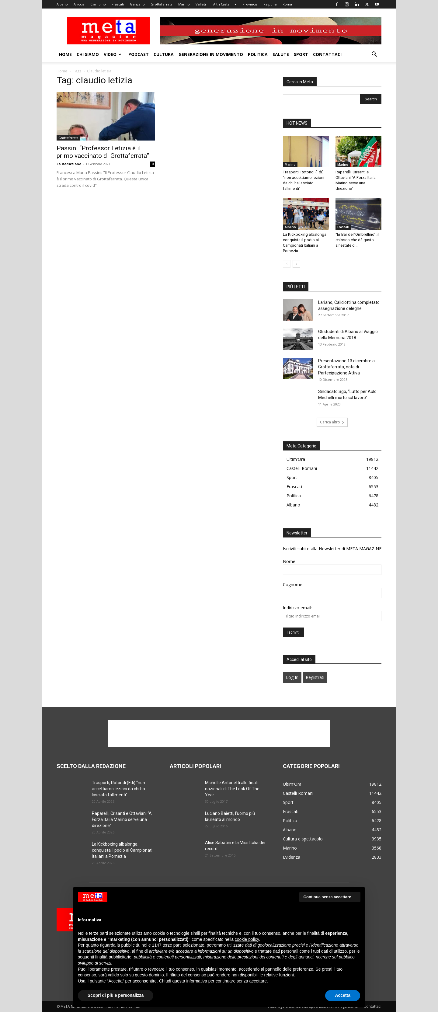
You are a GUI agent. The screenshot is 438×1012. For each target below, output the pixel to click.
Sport (301, 54)
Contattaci (327, 54)
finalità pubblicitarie (113, 957)
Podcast (138, 54)
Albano (62, 4)
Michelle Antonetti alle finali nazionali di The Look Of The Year (232, 788)
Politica (258, 54)
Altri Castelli (225, 4)
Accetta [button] (342, 995)
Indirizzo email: (297, 607)
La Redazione (69, 164)
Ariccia (79, 4)
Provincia (250, 4)
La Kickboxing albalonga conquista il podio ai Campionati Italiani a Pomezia (122, 850)
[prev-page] (286, 264)
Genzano (137, 4)
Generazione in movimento (211, 54)
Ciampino (98, 4)
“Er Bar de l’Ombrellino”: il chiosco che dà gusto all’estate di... (357, 240)
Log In (292, 677)
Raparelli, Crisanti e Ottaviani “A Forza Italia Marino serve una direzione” (122, 819)
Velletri (201, 4)
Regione (270, 4)
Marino (184, 4)
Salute (281, 54)
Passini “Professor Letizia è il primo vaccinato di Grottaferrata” (103, 151)
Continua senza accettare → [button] (330, 897)
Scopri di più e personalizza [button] (116, 995)
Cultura (164, 54)
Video (112, 54)
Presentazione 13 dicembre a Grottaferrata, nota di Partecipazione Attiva (346, 366)
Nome (289, 561)
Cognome (292, 584)
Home (65, 54)
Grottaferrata (161, 4)
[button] (374, 55)
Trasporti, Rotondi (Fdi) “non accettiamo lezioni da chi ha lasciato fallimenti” (118, 788)
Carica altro (332, 422)
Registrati (315, 677)
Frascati (118, 4)
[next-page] (296, 264)
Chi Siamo (88, 54)
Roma (287, 4)
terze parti (172, 945)
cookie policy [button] (247, 939)
